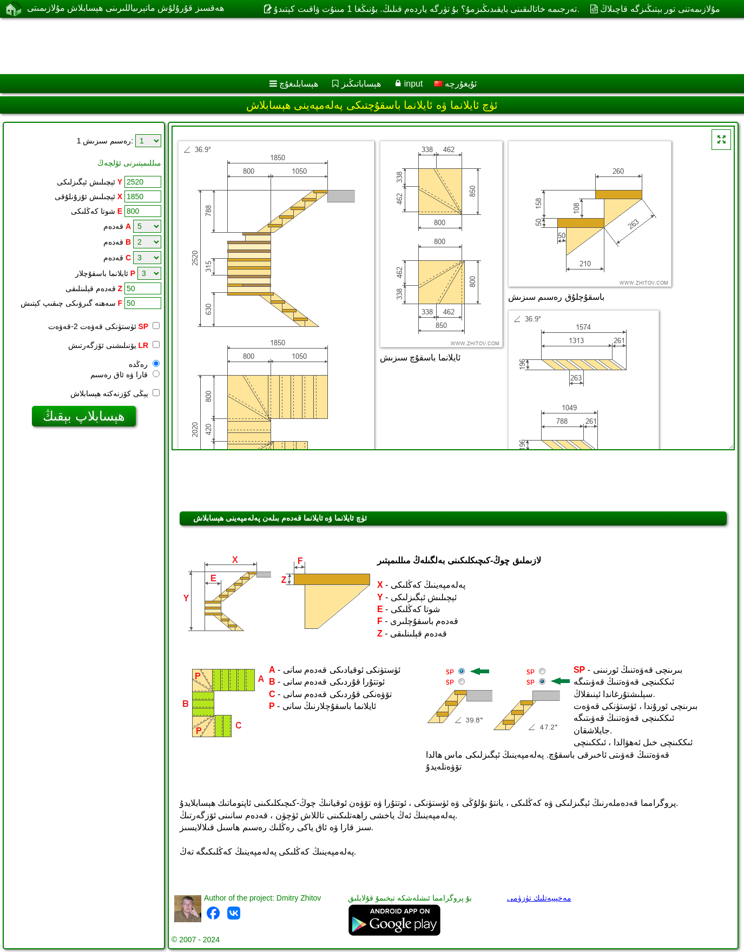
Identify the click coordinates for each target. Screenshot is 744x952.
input (413, 83)
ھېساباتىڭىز (361, 83)
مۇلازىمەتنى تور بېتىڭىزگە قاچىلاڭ (660, 9)
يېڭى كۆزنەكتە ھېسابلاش (115, 393)
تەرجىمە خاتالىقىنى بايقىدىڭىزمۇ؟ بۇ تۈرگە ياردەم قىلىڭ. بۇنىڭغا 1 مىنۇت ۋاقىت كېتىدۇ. (427, 9)
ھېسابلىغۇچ (298, 83)
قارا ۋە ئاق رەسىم (125, 374)
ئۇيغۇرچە (455, 83)
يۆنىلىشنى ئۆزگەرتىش (114, 345)
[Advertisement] (328, 46)
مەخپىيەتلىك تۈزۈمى (539, 898)
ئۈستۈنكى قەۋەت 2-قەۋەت (104, 326)
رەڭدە (144, 364)
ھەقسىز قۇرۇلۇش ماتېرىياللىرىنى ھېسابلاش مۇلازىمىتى (125, 8)
